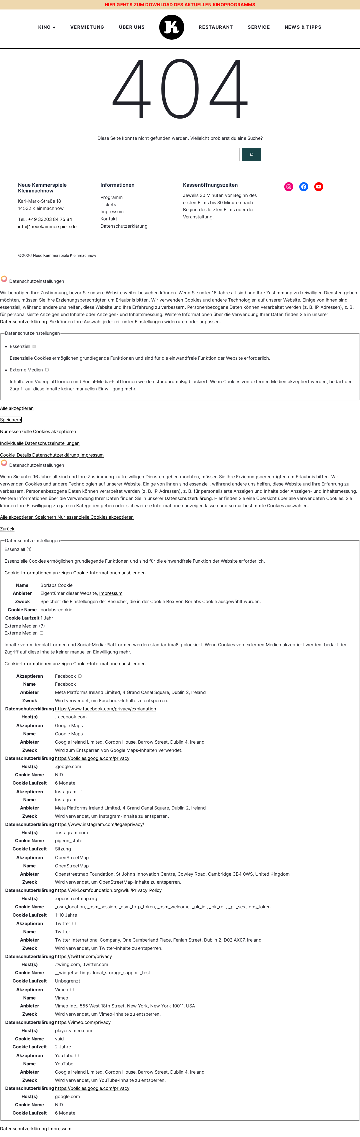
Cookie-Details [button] (16, 455)
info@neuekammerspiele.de (47, 226)
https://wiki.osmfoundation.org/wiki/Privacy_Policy (108, 890)
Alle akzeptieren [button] (17, 408)
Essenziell (23, 346)
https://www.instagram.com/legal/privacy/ (99, 824)
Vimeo (61, 997)
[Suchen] (251, 154)
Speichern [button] (10, 419)
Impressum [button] (92, 455)
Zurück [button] (7, 528)
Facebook (65, 684)
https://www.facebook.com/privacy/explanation (105, 708)
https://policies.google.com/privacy (92, 758)
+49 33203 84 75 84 (50, 219)
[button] (75, 572)
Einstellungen (149, 321)
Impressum (110, 593)
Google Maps (69, 733)
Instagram (65, 799)
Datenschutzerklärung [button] (56, 455)
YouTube (64, 1063)
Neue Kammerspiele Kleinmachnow (64, 255)
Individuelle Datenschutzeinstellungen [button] (40, 443)
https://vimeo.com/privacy (83, 1022)
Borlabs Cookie (56, 585)
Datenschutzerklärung (23, 321)
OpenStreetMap (72, 865)
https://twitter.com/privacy (83, 956)
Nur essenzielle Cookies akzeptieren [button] (38, 431)
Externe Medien (29, 369)
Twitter (62, 931)
